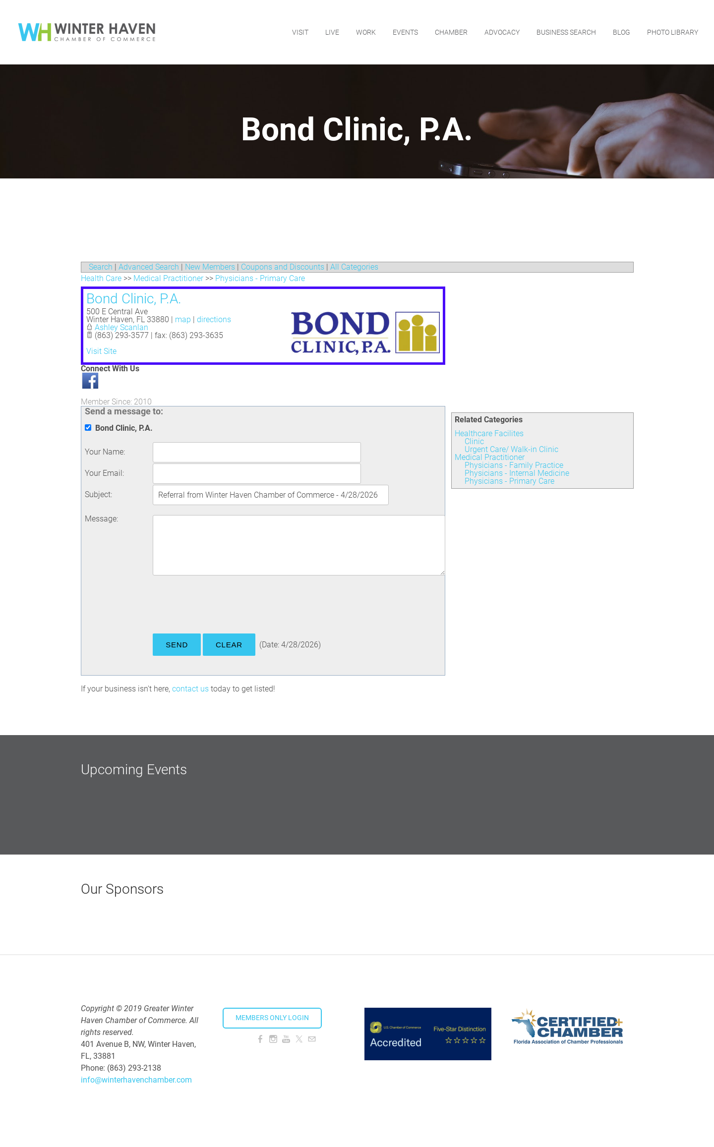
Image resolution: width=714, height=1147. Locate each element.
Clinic (474, 441)
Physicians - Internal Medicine (517, 473)
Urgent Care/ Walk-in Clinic (511, 449)
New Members (210, 267)
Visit (300, 32)
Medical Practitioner (490, 457)
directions (214, 319)
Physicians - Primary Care (509, 481)
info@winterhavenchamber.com (136, 1080)
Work (366, 32)
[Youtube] (286, 1039)
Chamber (451, 32)
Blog (621, 32)
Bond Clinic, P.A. (133, 298)
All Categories (354, 267)
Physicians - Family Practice (514, 465)
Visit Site (101, 351)
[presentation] (228, 606)
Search (101, 267)
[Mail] (312, 1039)
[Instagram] (273, 1039)
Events (405, 32)
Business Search (566, 32)
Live (332, 32)
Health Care (101, 278)
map (183, 319)
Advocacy (502, 32)
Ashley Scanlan (121, 327)
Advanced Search (149, 267)
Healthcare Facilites (489, 433)
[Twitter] (299, 1039)
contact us (190, 688)
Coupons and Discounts (282, 267)
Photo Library (672, 32)
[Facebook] (260, 1039)
